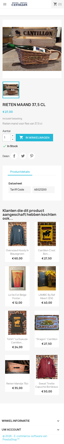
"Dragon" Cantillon (47, 339)
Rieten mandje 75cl (17, 383)
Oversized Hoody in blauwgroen (17, 252)
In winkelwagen (34, 137)
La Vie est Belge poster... (17, 296)
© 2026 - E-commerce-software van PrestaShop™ (25, 437)
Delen (14, 156)
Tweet (22, 156)
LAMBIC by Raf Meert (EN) (47, 296)
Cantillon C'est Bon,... (46, 252)
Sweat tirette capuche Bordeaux (46, 385)
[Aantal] (7, 137)
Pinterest (31, 156)
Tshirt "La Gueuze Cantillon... (17, 340)
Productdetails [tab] (20, 172)
